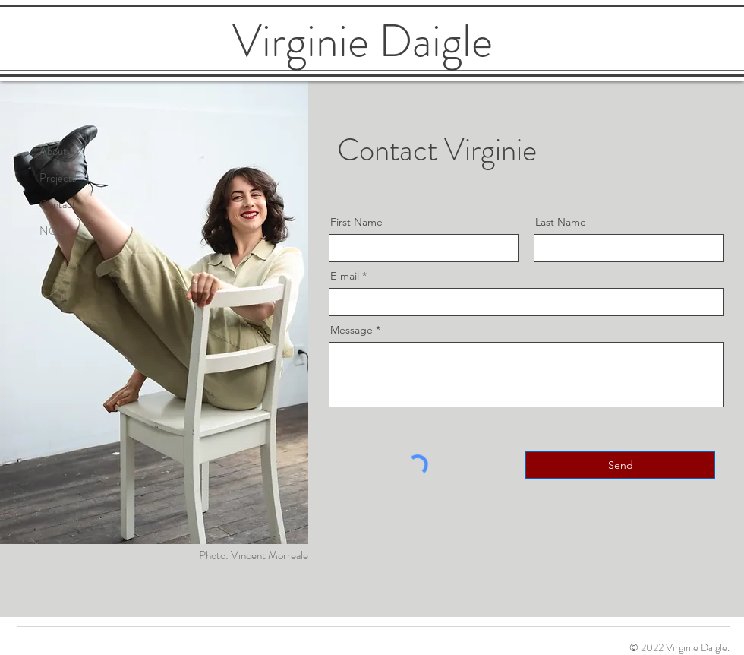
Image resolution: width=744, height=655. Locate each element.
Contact (57, 204)
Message (351, 329)
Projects (58, 177)
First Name (356, 222)
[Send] (620, 465)
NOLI (53, 231)
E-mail (344, 276)
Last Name (560, 222)
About (53, 151)
